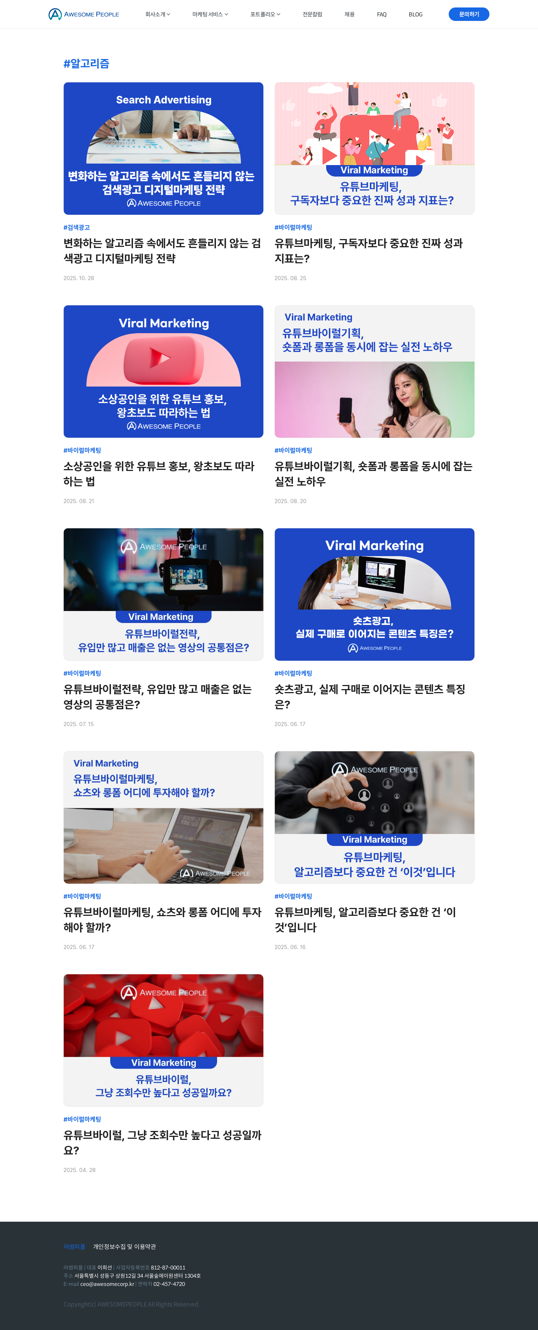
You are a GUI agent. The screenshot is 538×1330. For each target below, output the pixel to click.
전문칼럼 (312, 14)
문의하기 (469, 14)
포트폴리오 (265, 14)
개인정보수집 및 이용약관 (124, 1247)
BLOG (415, 14)
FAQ (382, 14)
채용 (349, 14)
